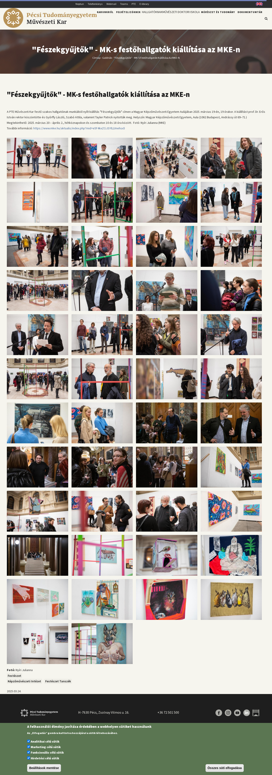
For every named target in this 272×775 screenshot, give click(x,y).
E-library (144, 4)
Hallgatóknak (146, 18)
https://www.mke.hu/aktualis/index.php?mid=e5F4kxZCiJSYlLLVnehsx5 (79, 128)
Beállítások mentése (44, 768)
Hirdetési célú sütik (45, 758)
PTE (134, 4)
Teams (124, 4)
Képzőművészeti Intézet (24, 681)
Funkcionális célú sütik (47, 752)
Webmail (111, 4)
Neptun (80, 4)
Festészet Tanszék (58, 681)
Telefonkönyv (95, 4)
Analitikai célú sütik (45, 741)
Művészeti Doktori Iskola (179, 18)
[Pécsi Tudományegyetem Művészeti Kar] (50, 27)
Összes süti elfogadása (225, 768)
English (258, 4)
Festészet (14, 676)
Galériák (107, 57)
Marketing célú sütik (46, 747)
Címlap (96, 57)
